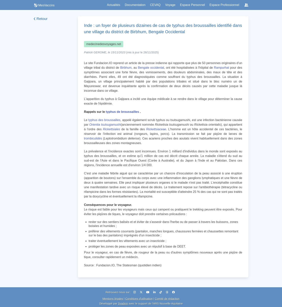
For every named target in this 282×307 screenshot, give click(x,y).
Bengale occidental (151, 67)
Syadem (123, 303)
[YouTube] (148, 292)
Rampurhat (221, 67)
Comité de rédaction (167, 298)
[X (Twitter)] (141, 292)
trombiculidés (93, 138)
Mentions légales (113, 298)
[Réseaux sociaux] (246, 5)
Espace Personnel (192, 5)
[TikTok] (161, 292)
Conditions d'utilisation (139, 298)
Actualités (113, 5)
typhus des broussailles (104, 120)
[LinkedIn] (155, 292)
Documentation (135, 5)
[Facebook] (173, 292)
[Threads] (167, 292)
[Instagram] (135, 292)
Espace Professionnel (224, 5)
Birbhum (126, 67)
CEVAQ (155, 5)
